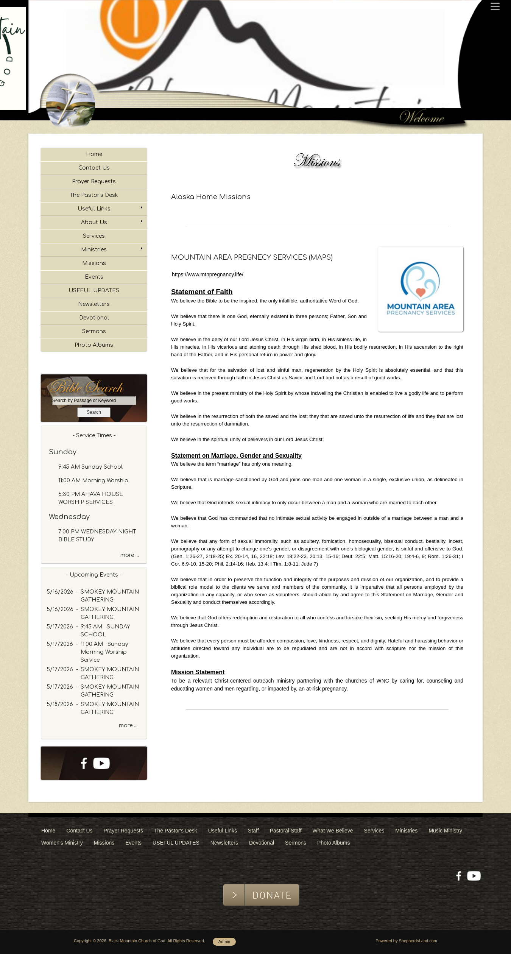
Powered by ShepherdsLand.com (406, 940)
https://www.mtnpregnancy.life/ (207, 274)
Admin (224, 941)
